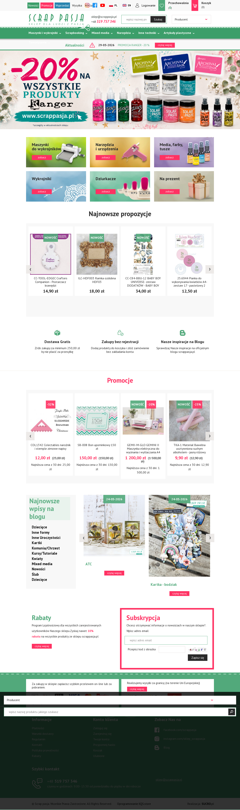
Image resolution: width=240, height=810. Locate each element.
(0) (206, 5)
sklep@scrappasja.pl (104, 17)
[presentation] (30, 269)
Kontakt (37, 745)
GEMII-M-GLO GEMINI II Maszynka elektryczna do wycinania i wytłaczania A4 (143, 448)
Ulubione (98, 756)
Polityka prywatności (45, 750)
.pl (208, 804)
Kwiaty (37, 558)
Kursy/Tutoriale (44, 553)
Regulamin (38, 739)
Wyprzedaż (62, 5)
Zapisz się (197, 658)
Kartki (37, 543)
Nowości (33, 5)
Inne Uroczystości (46, 537)
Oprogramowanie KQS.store (134, 804)
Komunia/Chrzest (46, 548)
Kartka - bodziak (164, 584)
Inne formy (40, 532)
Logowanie (148, 5)
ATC (88, 564)
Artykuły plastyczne (177, 33)
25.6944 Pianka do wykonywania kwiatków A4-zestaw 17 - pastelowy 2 (189, 281)
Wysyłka (77, 5)
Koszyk (97, 750)
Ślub (35, 574)
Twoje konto (101, 739)
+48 (103, 22)
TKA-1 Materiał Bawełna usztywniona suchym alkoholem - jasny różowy (189, 448)
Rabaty (36, 756)
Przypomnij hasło (104, 745)
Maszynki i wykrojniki (43, 33)
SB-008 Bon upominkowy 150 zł (97, 446)
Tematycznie (38, 42)
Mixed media (100, 33)
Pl (116, 5)
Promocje (47, 5)
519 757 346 (62, 781)
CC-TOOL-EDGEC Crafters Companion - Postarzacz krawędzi (50, 281)
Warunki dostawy (42, 734)
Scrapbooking (74, 33)
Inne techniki (147, 33)
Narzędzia (124, 33)
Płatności (38, 728)
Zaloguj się (100, 728)
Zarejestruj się (102, 734)
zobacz (56, 152)
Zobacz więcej (57, 345)
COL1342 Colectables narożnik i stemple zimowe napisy (51, 446)
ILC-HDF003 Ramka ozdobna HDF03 (97, 280)
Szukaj (158, 19)
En (129, 5)
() (178, 5)
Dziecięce (39, 527)
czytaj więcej (42, 646)
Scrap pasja (56, 19)
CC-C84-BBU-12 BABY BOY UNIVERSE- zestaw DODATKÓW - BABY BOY (143, 281)
